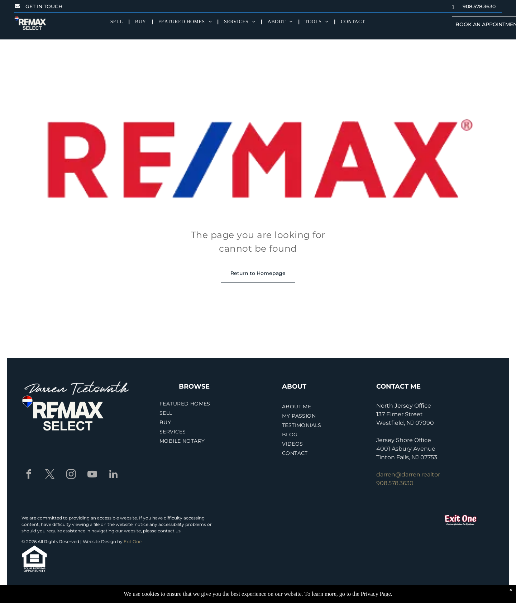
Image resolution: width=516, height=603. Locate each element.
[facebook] (29, 475)
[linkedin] (113, 475)
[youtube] (92, 475)
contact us (169, 530)
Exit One (133, 541)
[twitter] (50, 475)
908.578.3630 (395, 483)
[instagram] (71, 475)
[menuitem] (117, 21)
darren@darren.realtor (408, 474)
